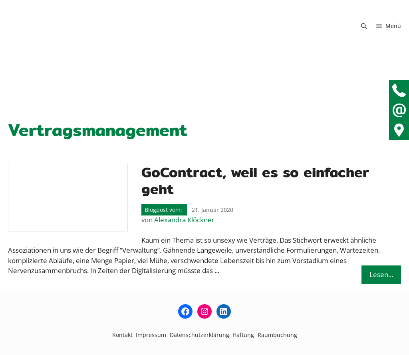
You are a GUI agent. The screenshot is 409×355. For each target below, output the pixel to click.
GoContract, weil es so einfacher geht (255, 180)
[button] (363, 26)
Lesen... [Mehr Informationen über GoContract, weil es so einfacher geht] (381, 274)
